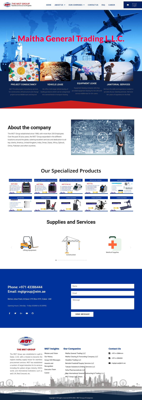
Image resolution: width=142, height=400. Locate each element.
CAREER (111, 5)
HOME (48, 5)
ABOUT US (60, 5)
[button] (102, 137)
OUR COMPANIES (76, 5)
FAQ (103, 5)
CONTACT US (93, 5)
